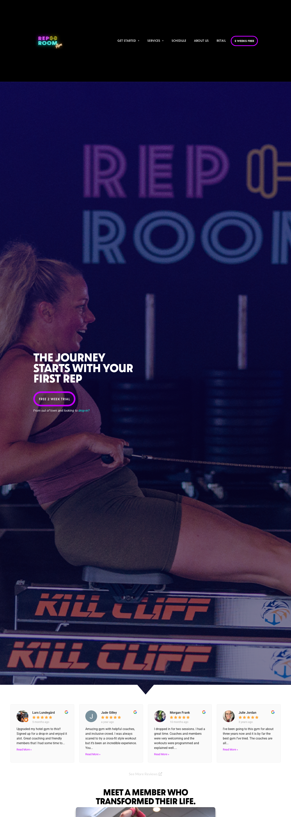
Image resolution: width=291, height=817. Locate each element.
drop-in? (83, 410)
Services (155, 40)
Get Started (128, 40)
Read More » (24, 749)
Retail (220, 40)
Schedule (178, 40)
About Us (201, 40)
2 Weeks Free (244, 41)
